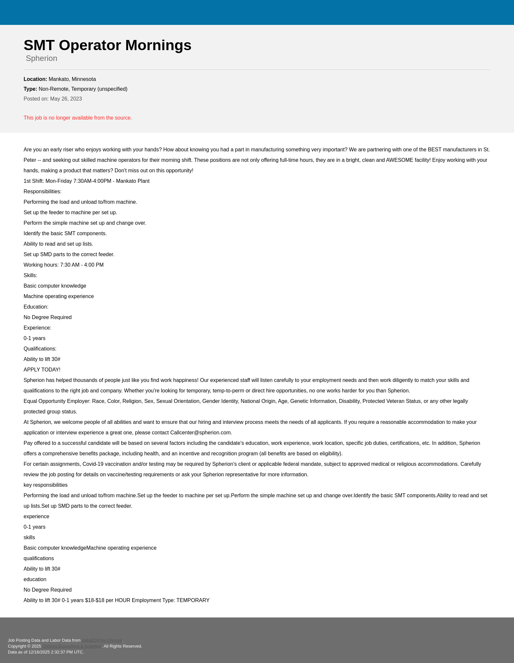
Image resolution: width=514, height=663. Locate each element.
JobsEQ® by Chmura (102, 640)
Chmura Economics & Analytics (72, 646)
